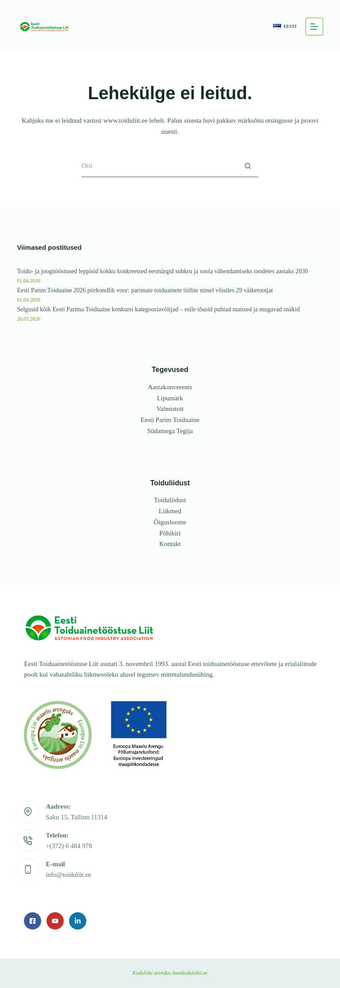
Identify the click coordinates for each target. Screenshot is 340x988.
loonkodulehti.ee (190, 973)
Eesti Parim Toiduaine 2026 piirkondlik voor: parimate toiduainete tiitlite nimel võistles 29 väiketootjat (148, 286)
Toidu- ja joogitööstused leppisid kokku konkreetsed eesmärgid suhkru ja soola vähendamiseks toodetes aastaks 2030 (165, 267)
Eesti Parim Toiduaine (170, 416)
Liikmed (170, 507)
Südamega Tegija (170, 427)
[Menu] (314, 26)
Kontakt (170, 540)
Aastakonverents (170, 383)
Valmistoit (170, 405)
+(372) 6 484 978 (69, 842)
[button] (284, 27)
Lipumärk (170, 394)
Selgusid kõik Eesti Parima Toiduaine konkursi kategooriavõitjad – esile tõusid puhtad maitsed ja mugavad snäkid (161, 305)
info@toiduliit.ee (68, 871)
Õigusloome (170, 518)
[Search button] (247, 166)
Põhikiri (170, 529)
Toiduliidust (170, 496)
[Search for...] (158, 166)
